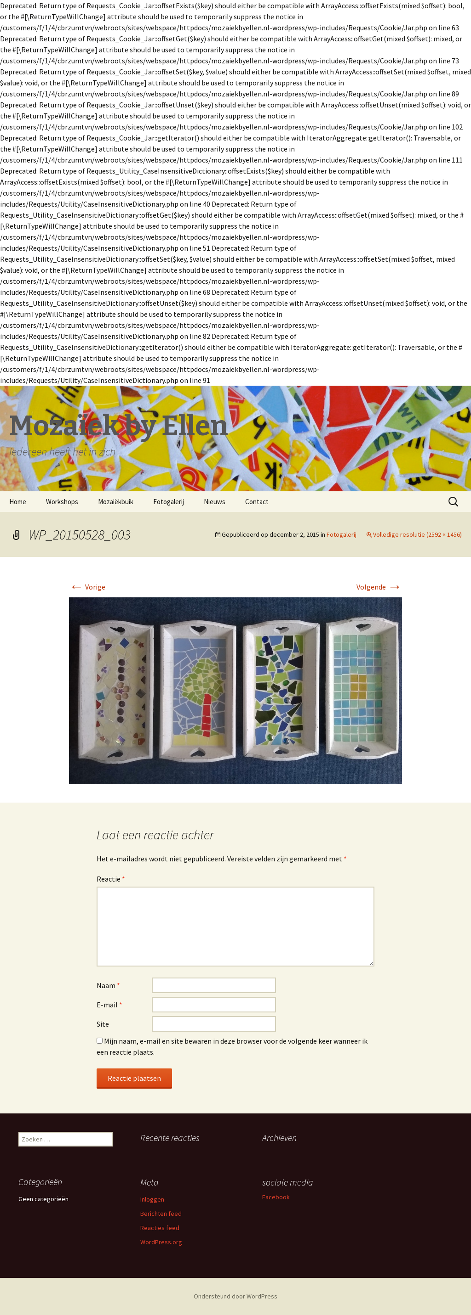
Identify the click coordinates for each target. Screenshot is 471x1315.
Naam (108, 985)
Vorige (87, 586)
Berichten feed (161, 1213)
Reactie (111, 878)
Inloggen (152, 1199)
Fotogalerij (168, 501)
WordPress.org (161, 1242)
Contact (257, 501)
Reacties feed (159, 1228)
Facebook (276, 1197)
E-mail (109, 1004)
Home (17, 501)
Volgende (379, 586)
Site (103, 1023)
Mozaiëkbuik (115, 501)
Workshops (62, 501)
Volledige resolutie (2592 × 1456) (417, 534)
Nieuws (214, 501)
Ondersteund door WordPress (235, 1296)
